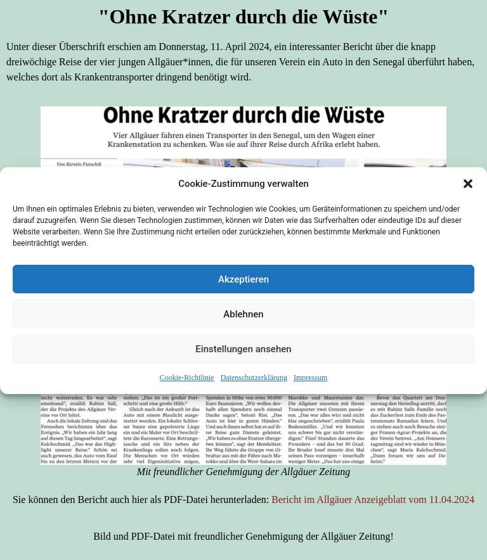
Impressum (310, 380)
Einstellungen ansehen (243, 351)
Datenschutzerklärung (254, 380)
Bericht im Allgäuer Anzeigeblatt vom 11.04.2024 (372, 499)
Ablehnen (243, 316)
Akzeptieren (243, 282)
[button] (468, 186)
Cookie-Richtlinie (187, 380)
